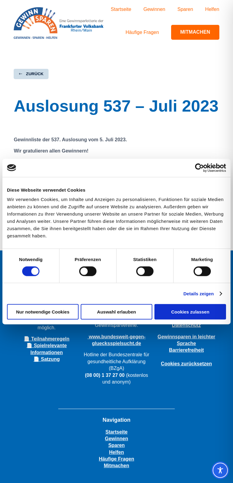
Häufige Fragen (142, 32)
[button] (31, 74)
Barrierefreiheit (186, 350)
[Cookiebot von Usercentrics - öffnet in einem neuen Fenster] (199, 167)
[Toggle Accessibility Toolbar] (220, 470)
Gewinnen (154, 9)
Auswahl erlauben (116, 311)
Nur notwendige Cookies (42, 311)
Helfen (212, 9)
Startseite (121, 9)
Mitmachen (195, 32)
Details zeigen (199, 293)
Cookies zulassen (190, 311)
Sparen (185, 9)
